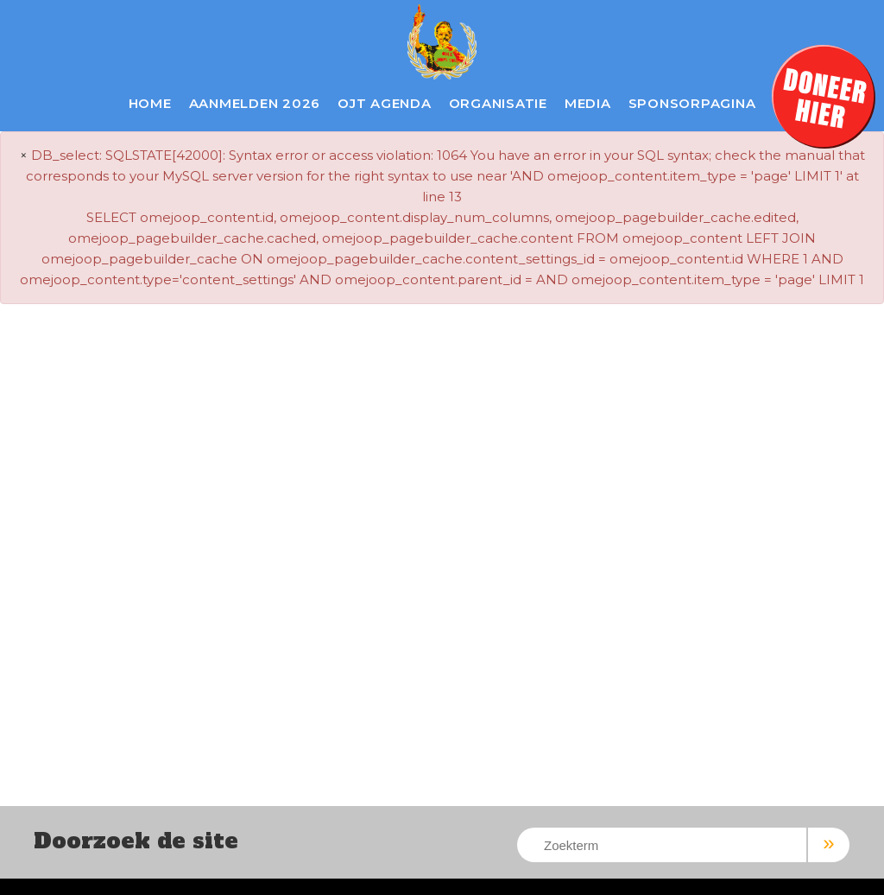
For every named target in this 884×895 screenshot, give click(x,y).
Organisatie (498, 103)
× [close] (24, 155)
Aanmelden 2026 (255, 103)
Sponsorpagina (692, 103)
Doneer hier (823, 97)
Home (150, 103)
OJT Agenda (385, 103)
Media (588, 103)
